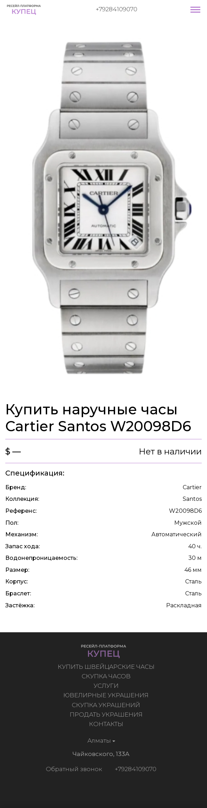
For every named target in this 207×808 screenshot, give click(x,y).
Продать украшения (106, 714)
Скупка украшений (107, 705)
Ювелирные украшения (106, 695)
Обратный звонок (73, 769)
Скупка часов (106, 676)
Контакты (107, 724)
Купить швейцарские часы (106, 666)
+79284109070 (116, 9)
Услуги (106, 685)
